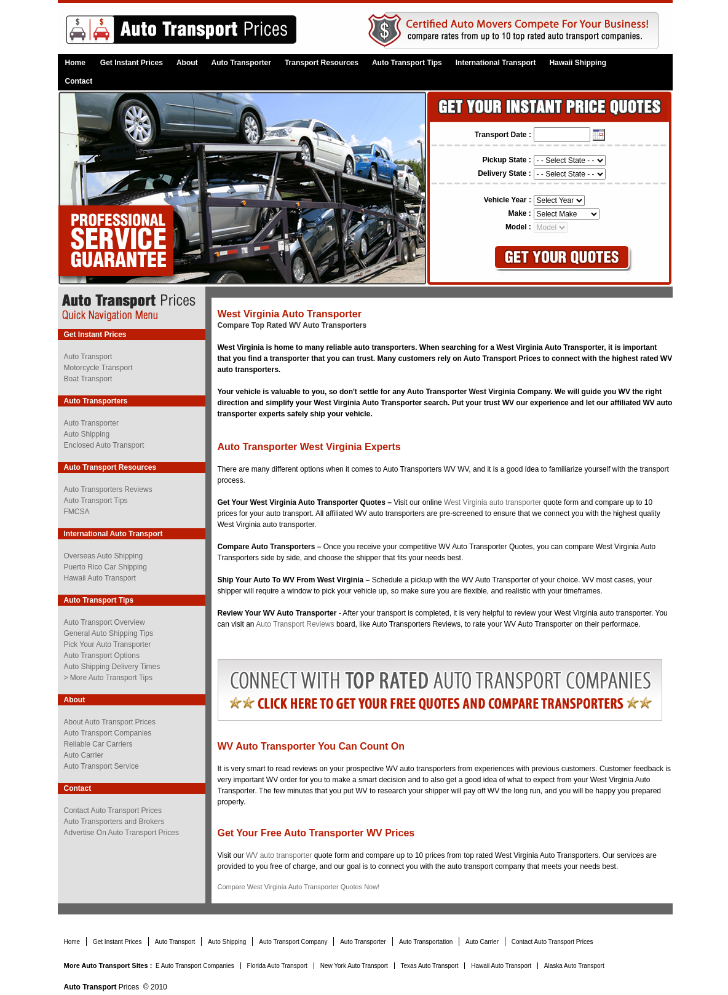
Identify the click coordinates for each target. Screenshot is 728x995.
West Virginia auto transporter (492, 502)
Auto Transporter (241, 62)
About (187, 62)
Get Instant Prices (131, 62)
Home (75, 62)
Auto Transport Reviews (295, 624)
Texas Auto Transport (431, 965)
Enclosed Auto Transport (104, 445)
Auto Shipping (87, 434)
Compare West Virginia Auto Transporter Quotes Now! (299, 886)
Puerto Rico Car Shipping (105, 567)
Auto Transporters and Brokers (114, 821)
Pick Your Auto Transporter (107, 644)
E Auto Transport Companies (196, 965)
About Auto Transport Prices (110, 722)
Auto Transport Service (101, 766)
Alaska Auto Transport (574, 965)
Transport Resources (321, 62)
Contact (79, 81)
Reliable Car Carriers (98, 744)
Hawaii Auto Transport (100, 578)
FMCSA (77, 511)
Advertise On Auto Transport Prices (121, 832)
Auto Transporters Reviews (108, 489)
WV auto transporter (280, 855)
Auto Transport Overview (104, 622)
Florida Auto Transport (278, 965)
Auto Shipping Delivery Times (112, 666)
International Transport (496, 62)
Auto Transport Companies (108, 733)
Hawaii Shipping (577, 62)
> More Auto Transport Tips (108, 677)
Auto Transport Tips (407, 62)
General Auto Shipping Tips (108, 633)
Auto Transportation (426, 941)
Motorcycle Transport (98, 367)
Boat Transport (88, 379)
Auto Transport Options (102, 655)
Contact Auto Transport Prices (113, 810)
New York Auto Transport (355, 965)
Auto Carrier (84, 755)
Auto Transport (88, 356)
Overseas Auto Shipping (103, 556)
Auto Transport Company (294, 941)
